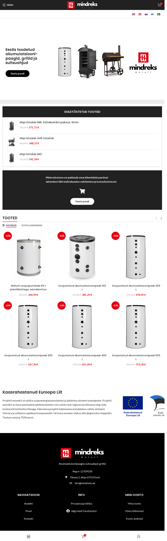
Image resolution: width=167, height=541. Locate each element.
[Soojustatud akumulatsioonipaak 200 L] (136, 256)
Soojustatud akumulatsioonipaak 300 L (28, 357)
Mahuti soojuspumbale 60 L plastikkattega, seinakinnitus (28, 286)
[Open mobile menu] (8, 5)
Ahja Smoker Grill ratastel (37, 138)
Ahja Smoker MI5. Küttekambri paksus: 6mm (49, 122)
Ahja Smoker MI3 (31, 154)
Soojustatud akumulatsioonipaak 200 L (136, 286)
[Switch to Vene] (146, 14)
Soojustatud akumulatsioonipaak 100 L (82, 286)
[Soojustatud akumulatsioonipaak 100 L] (82, 256)
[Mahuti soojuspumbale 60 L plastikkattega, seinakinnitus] (27, 256)
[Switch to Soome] (152, 14)
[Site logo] (82, 4)
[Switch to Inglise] (133, 14)
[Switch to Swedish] (159, 14)
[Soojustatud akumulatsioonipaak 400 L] (82, 326)
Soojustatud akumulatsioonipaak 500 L (136, 357)
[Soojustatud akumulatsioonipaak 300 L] (27, 326)
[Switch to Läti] (140, 14)
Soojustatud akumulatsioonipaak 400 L (82, 357)
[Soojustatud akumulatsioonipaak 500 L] (136, 326)
